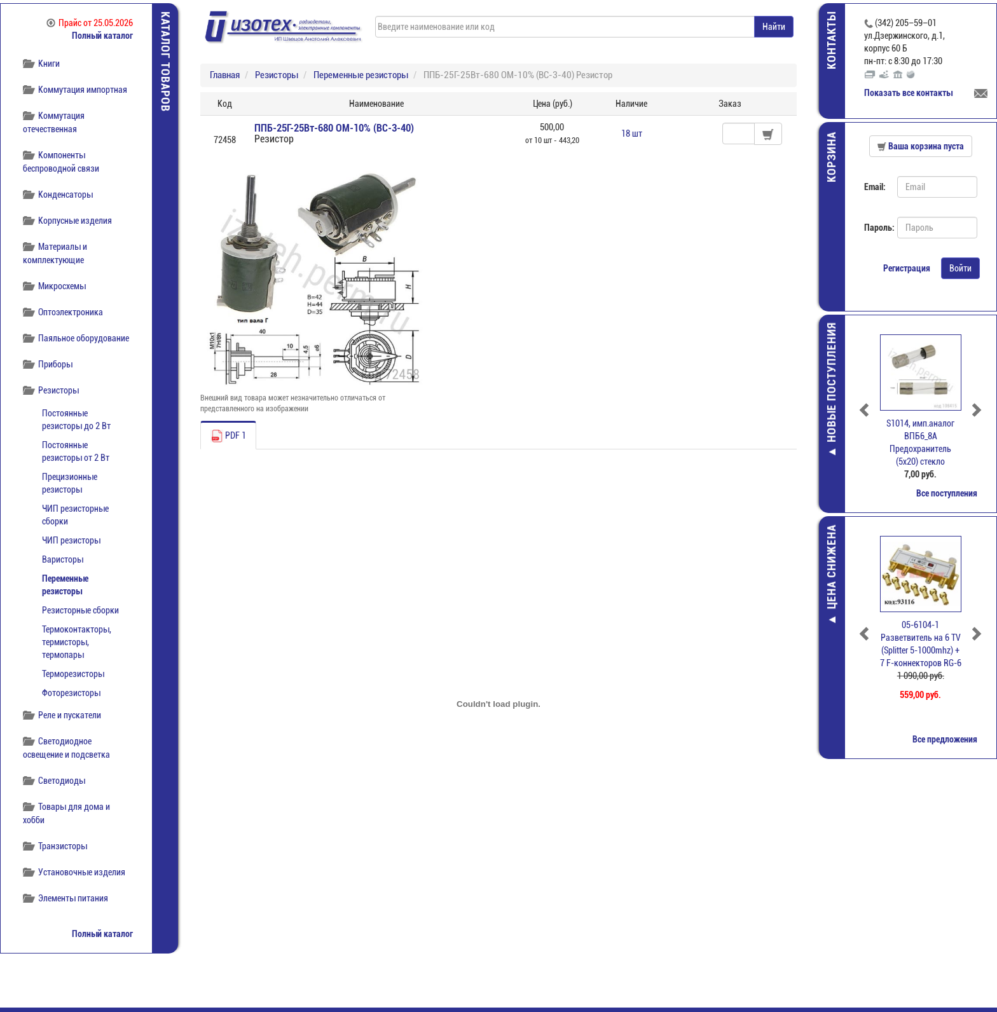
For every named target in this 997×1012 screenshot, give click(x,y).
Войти (960, 268)
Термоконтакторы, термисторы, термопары (76, 642)
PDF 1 (228, 436)
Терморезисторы (73, 674)
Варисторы (62, 559)
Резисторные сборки (80, 610)
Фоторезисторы (71, 693)
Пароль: (876, 227)
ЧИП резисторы (71, 540)
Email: (875, 187)
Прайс (89, 23)
